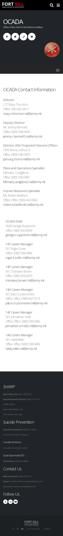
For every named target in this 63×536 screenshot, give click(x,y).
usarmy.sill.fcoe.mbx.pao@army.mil (25, 481)
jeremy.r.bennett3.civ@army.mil (22, 136)
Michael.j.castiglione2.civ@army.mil (24, 182)
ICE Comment (34, 529)
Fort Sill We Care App (12, 414)
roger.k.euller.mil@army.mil (22, 258)
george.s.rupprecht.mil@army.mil (26, 235)
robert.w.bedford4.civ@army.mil (23, 204)
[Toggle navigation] (58, 70)
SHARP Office (9, 404)
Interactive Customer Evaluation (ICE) (19, 486)
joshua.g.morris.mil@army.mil (21, 159)
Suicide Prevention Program (15, 434)
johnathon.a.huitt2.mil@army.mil (26, 326)
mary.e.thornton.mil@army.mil (22, 113)
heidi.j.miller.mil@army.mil (21, 348)
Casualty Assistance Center (15, 448)
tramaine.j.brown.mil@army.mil (25, 280)
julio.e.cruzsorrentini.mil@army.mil (26, 303)
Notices (47, 529)
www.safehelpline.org (13, 409)
